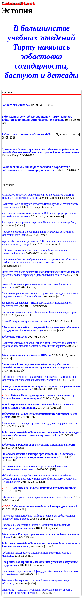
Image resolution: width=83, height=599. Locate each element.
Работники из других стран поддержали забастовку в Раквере (37, 497)
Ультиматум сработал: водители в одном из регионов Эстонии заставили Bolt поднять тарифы (38, 196)
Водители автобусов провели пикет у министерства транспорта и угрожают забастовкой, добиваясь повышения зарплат (39, 344)
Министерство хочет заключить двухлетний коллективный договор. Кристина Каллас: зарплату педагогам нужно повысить (41, 273)
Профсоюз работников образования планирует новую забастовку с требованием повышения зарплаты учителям (40, 261)
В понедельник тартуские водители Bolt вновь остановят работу (39, 222)
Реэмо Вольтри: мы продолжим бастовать (26, 321)
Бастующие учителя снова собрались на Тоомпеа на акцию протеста (41, 311)
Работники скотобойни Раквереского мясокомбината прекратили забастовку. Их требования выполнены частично (39, 378)
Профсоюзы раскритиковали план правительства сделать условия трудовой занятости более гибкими (40, 295)
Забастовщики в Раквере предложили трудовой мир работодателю (40, 423)
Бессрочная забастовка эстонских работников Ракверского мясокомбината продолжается (35, 468)
